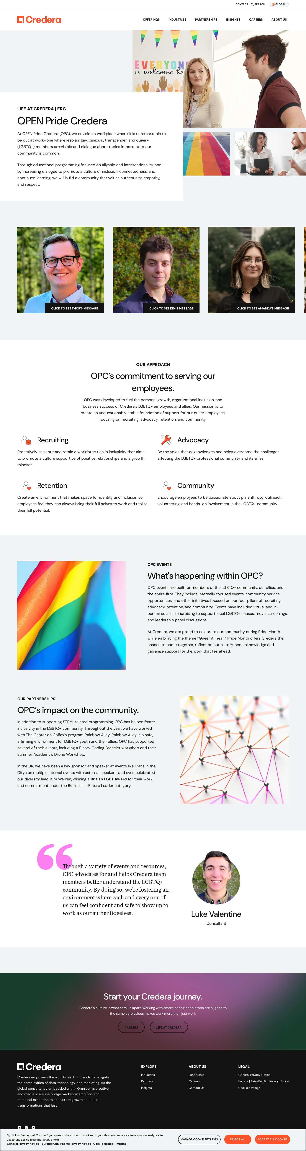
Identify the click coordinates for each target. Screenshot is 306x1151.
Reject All (238, 1139)
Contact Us (196, 1088)
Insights (233, 19)
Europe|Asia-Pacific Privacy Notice (66, 1144)
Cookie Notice (103, 1144)
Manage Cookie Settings (199, 1139)
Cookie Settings (249, 1088)
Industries (177, 19)
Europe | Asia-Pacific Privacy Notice (263, 1081)
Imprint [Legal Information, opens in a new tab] (121, 1144)
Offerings (151, 19)
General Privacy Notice (254, 1075)
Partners (147, 1081)
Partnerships (206, 19)
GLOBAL (279, 4)
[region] (153, 1140)
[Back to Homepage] (39, 19)
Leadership (196, 1075)
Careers (256, 19)
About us (279, 19)
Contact (242, 4)
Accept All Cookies (273, 1139)
